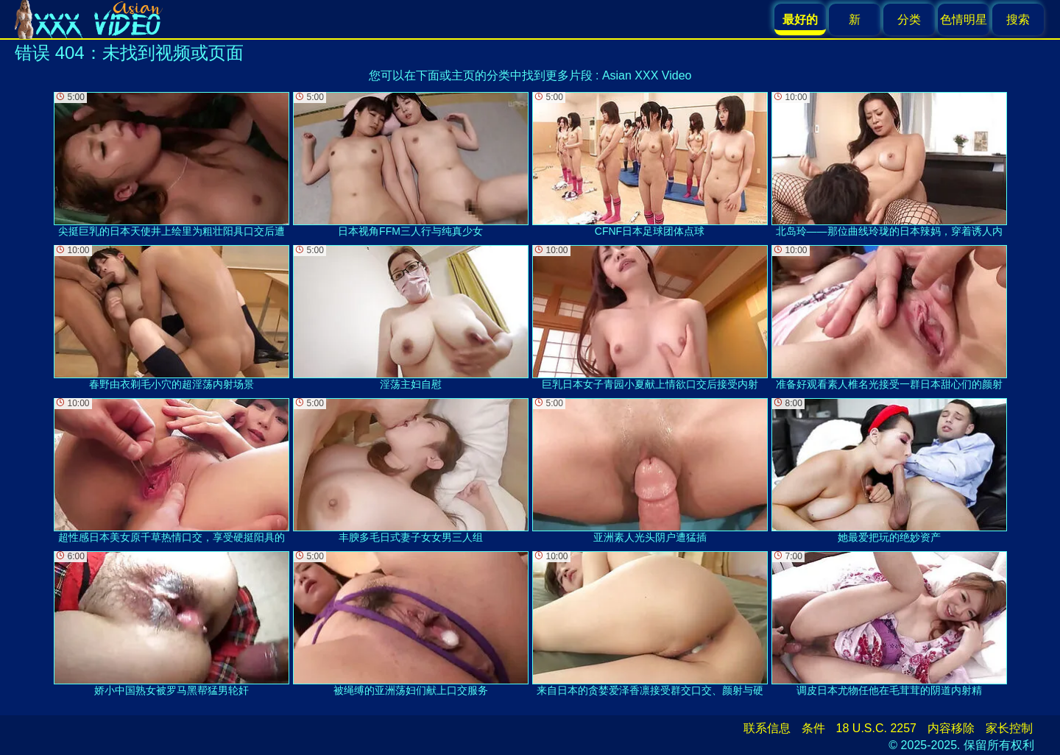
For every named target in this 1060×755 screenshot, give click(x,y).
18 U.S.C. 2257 (876, 728)
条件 (813, 728)
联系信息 (767, 728)
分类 (909, 19)
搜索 (1018, 19)
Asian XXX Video (647, 75)
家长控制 (1009, 728)
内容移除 (951, 728)
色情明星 (963, 19)
